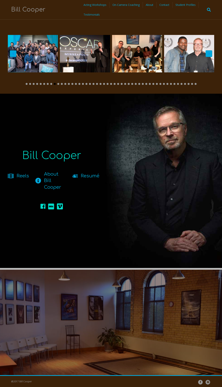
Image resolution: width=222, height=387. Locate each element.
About (149, 5)
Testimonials (92, 14)
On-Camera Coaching (126, 5)
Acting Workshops (95, 5)
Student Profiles (185, 5)
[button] (27, 84)
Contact (164, 5)
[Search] (208, 9)
